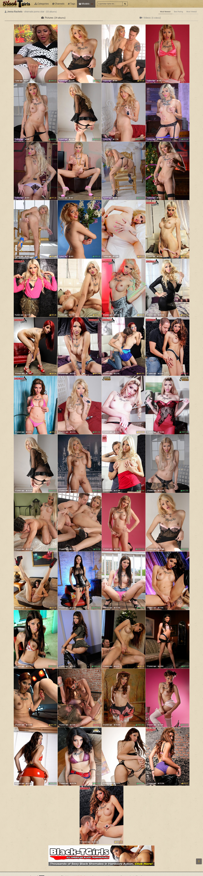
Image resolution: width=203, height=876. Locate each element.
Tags (71, 3)
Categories (41, 3)
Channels (58, 3)
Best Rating (178, 12)
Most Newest (165, 12)
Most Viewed (191, 12)
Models (84, 3)
